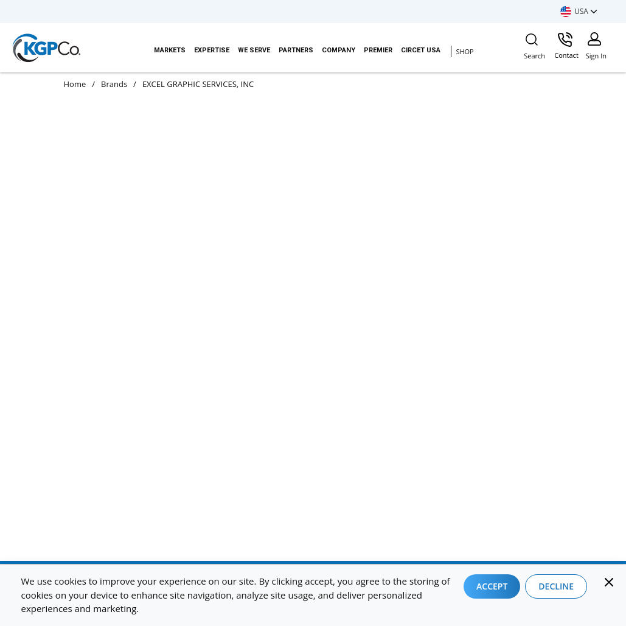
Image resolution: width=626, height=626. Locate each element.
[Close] (609, 582)
